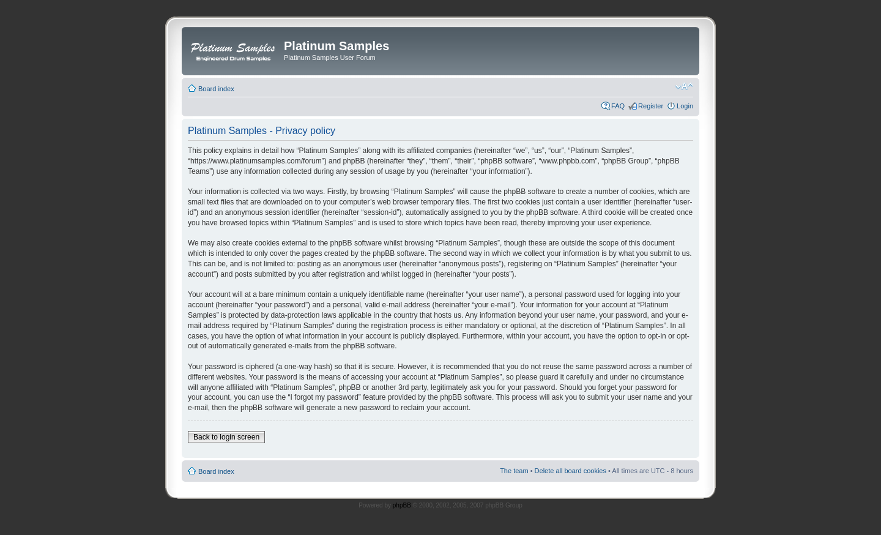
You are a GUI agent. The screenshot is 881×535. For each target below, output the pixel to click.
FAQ (618, 106)
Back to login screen (226, 437)
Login (685, 106)
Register (650, 106)
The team (514, 470)
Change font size (684, 86)
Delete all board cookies (570, 470)
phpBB (402, 505)
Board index (216, 88)
